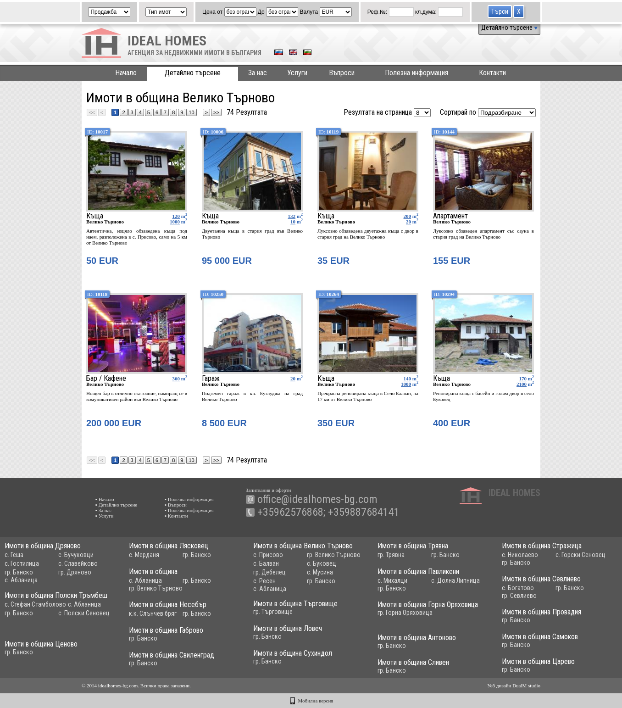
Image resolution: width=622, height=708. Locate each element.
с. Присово (268, 554)
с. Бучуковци (76, 554)
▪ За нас (103, 510)
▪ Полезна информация (189, 499)
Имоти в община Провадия (541, 612)
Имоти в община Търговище (295, 603)
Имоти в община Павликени (418, 571)
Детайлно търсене (509, 27)
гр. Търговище (273, 611)
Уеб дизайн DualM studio (513, 685)
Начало (126, 72)
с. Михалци (392, 580)
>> (216, 112)
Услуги (297, 72)
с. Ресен (264, 581)
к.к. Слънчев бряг (153, 613)
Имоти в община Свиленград (171, 655)
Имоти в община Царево (538, 661)
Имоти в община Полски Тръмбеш (56, 595)
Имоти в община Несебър (167, 604)
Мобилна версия (315, 700)
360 (176, 378)
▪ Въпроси (176, 504)
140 (407, 378)
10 (191, 112)
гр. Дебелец (269, 572)
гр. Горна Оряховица (405, 612)
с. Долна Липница (455, 580)
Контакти (492, 72)
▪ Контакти (176, 515)
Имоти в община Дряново (43, 545)
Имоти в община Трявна (413, 545)
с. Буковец (321, 563)
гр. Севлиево (519, 595)
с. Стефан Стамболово (35, 604)
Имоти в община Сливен (413, 662)
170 (523, 378)
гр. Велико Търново (334, 554)
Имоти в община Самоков (540, 636)
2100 (521, 384)
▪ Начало (104, 499)
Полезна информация (416, 72)
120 (176, 216)
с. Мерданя (144, 554)
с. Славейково (78, 563)
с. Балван (266, 563)
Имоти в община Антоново (417, 637)
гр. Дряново (74, 572)
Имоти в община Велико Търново (303, 545)
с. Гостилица (22, 563)
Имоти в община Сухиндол (292, 653)
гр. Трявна (391, 554)
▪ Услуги (104, 515)
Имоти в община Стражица (542, 545)
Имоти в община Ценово (41, 644)
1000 (175, 221)
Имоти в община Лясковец (168, 545)
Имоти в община (153, 571)
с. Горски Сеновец (580, 554)
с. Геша (14, 554)
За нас (257, 72)
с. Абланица (21, 580)
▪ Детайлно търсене (116, 504)
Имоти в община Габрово (166, 630)
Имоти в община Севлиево (541, 578)
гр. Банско (19, 572)
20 (408, 221)
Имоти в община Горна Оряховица (428, 604)
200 (407, 216)
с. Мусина (320, 572)
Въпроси (342, 72)
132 (292, 216)
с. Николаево (520, 554)
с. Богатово (518, 587)
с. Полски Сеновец (84, 613)
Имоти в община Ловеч (287, 628)
